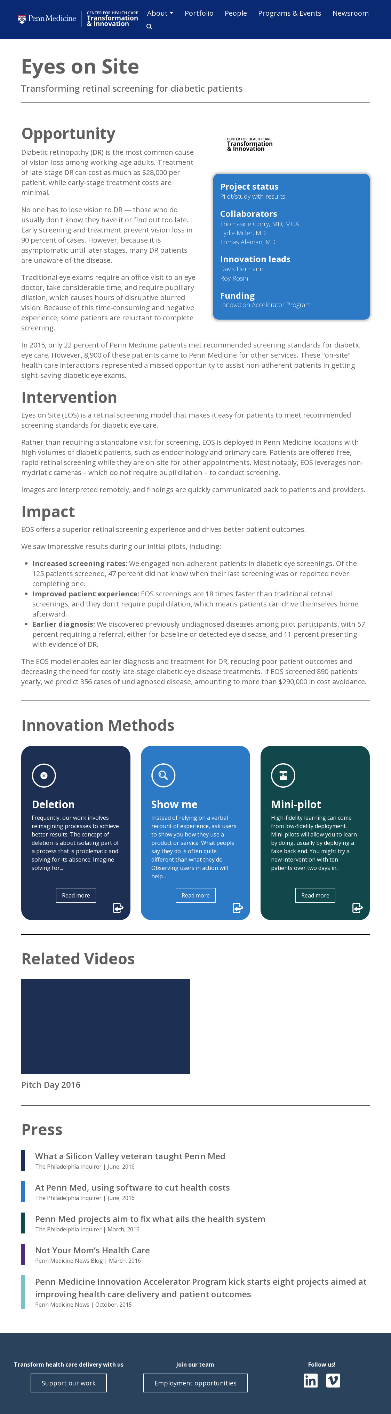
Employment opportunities (195, 1383)
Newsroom (351, 13)
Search (147, 26)
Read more (76, 895)
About (157, 13)
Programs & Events (289, 13)
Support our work (69, 1383)
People (236, 13)
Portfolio (199, 13)
